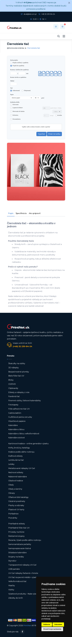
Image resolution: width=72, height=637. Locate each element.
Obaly (11, 485)
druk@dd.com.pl (29, 14)
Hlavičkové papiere (16, 421)
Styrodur (12, 561)
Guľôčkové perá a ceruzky (20, 417)
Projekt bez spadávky (18, 65)
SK (42, 19)
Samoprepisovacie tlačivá (19, 548)
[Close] (69, 2)
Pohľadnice (13, 514)
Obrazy (11, 493)
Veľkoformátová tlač (17, 581)
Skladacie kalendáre (17, 553)
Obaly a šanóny (15, 489)
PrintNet (27, 625)
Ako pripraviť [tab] (35, 213)
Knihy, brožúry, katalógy (19, 448)
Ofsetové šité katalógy (18, 497)
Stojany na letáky (16, 557)
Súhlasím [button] (46, 624)
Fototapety (13, 405)
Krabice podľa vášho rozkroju (21, 452)
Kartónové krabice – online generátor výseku (28, 444)
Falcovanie (16, 104)
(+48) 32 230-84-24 (22, 346)
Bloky (11, 380)
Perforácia (15, 115)
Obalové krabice (15, 481)
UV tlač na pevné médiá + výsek (22, 577)
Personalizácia (16, 119)
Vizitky (11, 590)
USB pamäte (14, 569)
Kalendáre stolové (16, 438)
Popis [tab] (10, 213)
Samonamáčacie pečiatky (19, 544)
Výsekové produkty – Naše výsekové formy (27, 594)
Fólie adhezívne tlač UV (19, 409)
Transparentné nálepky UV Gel (22, 565)
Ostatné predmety (16, 501)
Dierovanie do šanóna (18, 111)
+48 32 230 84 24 (47, 14)
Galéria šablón (14, 413)
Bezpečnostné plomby (18, 372)
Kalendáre (13, 425)
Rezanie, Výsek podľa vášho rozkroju (24, 540)
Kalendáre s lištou (16, 429)
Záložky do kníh (15, 598)
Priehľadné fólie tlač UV (19, 528)
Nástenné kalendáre (17, 477)
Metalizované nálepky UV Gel (21, 468)
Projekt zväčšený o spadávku (20, 62)
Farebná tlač (14, 396)
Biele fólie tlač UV (16, 376)
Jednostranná (16, 90)
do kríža (59, 115)
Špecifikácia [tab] (21, 213)
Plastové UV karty (16, 510)
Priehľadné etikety (16, 524)
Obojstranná (27, 90)
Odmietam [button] (58, 624)
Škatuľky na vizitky (16, 363)
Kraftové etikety (15, 456)
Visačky (11, 585)
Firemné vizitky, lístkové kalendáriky (24, 400)
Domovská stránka (15, 48)
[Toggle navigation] (64, 36)
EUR (33, 19)
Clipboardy (13, 388)
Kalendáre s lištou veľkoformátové (23, 434)
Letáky (11, 464)
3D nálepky (13, 368)
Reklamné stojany (16, 536)
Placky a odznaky (16, 505)
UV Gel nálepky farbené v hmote (23, 573)
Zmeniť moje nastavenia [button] (52, 629)
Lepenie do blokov (18, 107)
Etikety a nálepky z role (18, 392)
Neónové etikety (15, 472)
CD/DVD (12, 384)
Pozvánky (12, 518)
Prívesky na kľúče (16, 532)
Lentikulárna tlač (16, 460)
